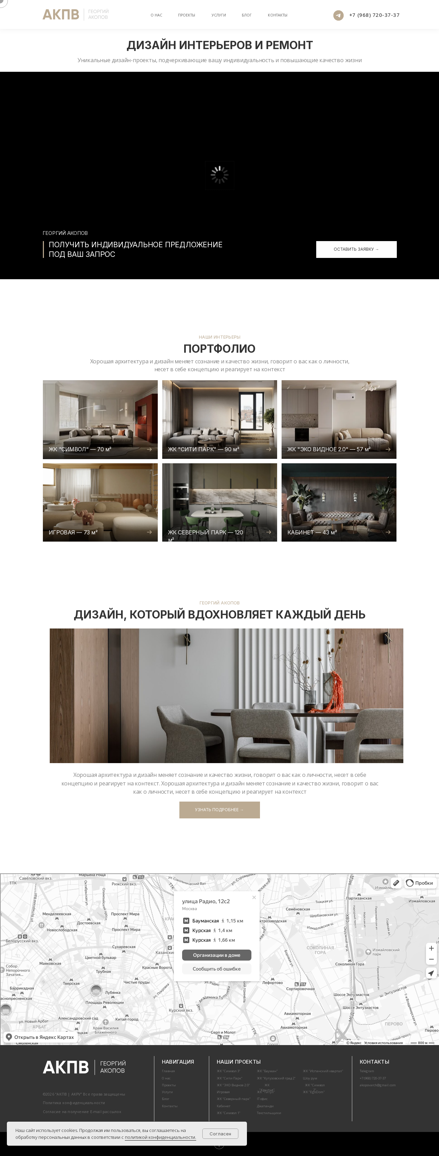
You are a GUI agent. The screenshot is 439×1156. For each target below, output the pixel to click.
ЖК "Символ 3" (228, 1071)
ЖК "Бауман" (267, 1071)
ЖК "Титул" (266, 1092)
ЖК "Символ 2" (315, 1087)
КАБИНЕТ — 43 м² (312, 532)
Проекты (186, 15)
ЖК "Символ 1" (228, 1113)
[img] (100, 419)
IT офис (262, 1099)
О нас (156, 15)
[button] (356, 249)
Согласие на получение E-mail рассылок (82, 1111)
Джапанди (265, 1106)
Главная (168, 1071)
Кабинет (223, 1106)
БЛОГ (247, 15)
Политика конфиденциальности (74, 1102)
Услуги (219, 15)
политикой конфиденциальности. (160, 1137)
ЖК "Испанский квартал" (323, 1071)
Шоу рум (310, 1078)
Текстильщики (269, 1113)
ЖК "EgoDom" (314, 1092)
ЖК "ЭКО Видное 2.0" (233, 1085)
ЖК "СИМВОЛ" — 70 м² (80, 449)
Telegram (367, 1071)
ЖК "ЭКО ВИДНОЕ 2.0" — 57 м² (329, 449)
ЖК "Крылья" (267, 1087)
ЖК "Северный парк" (234, 1099)
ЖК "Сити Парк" (229, 1078)
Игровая (223, 1092)
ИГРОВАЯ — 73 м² (73, 532)
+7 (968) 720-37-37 (374, 14)
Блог (165, 1099)
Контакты (277, 15)
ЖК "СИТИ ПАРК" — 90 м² (203, 449)
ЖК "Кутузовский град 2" (276, 1078)
